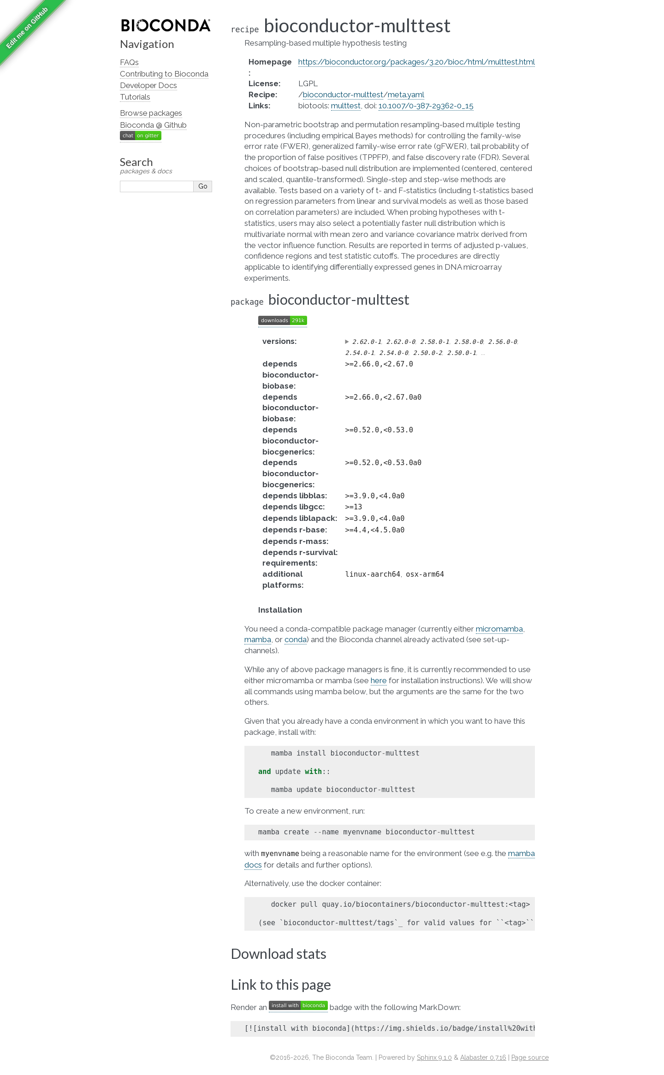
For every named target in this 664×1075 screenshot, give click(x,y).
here (379, 680)
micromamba (499, 628)
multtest (346, 105)
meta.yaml (406, 94)
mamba (257, 639)
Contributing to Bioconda (164, 73)
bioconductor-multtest (343, 94)
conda (296, 639)
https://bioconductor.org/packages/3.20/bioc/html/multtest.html (416, 61)
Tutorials (135, 96)
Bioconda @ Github (153, 125)
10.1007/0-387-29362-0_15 (426, 105)
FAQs (129, 62)
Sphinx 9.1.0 (434, 1057)
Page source (530, 1057)
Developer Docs (148, 85)
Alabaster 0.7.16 (483, 1057)
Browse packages (151, 113)
